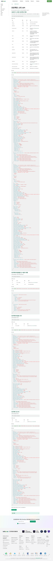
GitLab (20, 539)
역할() (36, 28)
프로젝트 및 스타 (19, 10)
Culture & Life (48, 544)
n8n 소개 (27, 547)
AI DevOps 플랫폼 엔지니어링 (6, 540)
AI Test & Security (5, 545)
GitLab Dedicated (21, 542)
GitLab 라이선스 (21, 543)
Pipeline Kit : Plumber (14, 543)
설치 (1, 6)
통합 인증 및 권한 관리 (6, 542)
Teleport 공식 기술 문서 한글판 (41, 542)
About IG (47, 541)
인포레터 (32, 543)
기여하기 (2, 12)
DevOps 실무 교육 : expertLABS (14, 541)
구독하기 (2, 5)
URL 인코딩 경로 (34, 282)
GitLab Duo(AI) (21, 540)
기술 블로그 (32, 539)
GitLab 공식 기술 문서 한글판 (41, 539)
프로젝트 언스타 (44, 15)
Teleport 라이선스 (21, 549)
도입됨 (38, 54)
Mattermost (27, 539)
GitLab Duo (2, 10)
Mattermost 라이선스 (28, 542)
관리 (1, 7)
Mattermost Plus (28, 540)
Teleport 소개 (21, 547)
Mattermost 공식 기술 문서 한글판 (41, 540)
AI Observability (5, 548)
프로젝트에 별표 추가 (44, 14)
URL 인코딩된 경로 (34, 421)
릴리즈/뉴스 (32, 540)
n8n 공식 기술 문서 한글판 (40, 543)
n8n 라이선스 (27, 549)
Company (47, 540)
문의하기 (49, 1)
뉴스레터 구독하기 (33, 521)
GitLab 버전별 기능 (33, 542)
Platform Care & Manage (14, 539)
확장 (1, 11)
